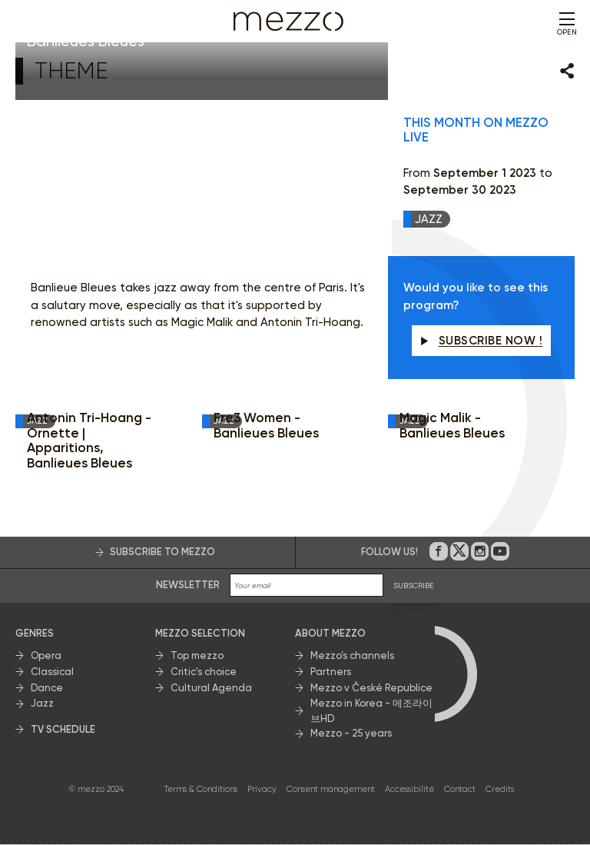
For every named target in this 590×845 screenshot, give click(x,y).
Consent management (331, 789)
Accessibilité (409, 789)
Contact (460, 789)
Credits (500, 789)
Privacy (262, 789)
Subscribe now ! (481, 341)
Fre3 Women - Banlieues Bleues (266, 426)
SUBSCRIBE (413, 585)
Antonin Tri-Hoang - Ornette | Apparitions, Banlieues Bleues (89, 441)
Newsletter (188, 585)
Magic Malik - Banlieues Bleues (452, 426)
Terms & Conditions (200, 789)
